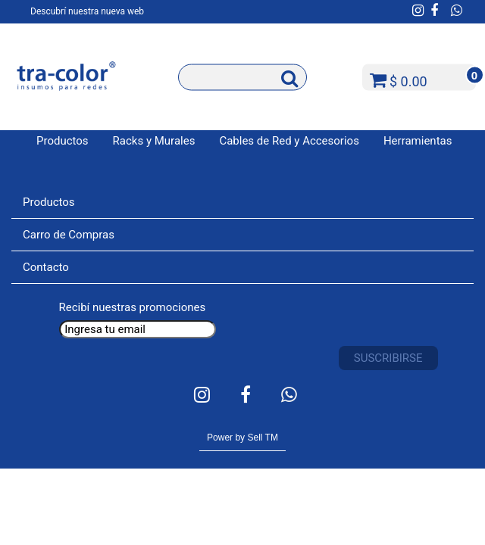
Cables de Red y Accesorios (289, 141)
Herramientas (417, 141)
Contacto (46, 267)
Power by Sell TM (242, 437)
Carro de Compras (68, 234)
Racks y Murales (154, 141)
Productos (62, 141)
